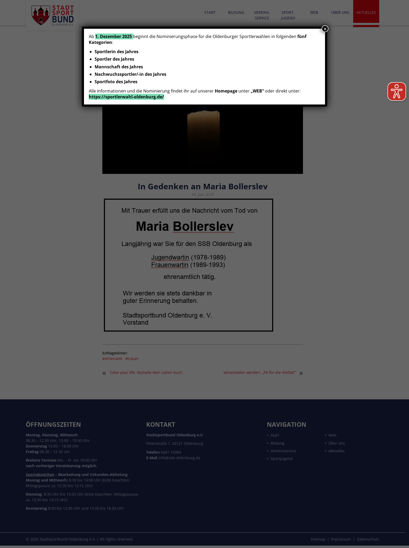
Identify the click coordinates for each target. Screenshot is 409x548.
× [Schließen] (325, 28)
